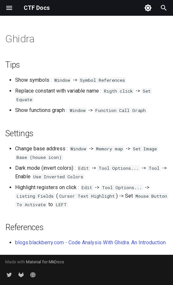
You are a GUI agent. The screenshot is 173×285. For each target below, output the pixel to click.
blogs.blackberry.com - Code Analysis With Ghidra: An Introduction (90, 242)
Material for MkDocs (45, 261)
